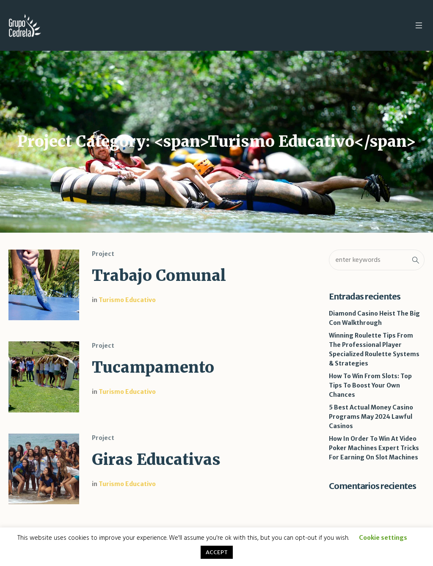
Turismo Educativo (127, 300)
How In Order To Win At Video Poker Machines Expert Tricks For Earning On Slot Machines (374, 448)
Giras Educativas (156, 459)
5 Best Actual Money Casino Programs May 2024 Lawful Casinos (371, 417)
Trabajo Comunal (159, 275)
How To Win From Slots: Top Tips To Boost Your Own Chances (370, 385)
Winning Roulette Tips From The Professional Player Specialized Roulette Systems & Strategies (374, 349)
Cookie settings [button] (383, 537)
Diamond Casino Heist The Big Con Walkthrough (374, 318)
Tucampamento (153, 367)
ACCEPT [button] (217, 552)
